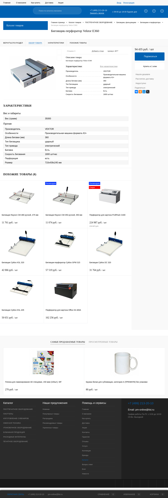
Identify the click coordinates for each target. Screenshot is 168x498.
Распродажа (48, 418)
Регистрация (128, 3)
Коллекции (86, 451)
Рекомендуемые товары (52, 423)
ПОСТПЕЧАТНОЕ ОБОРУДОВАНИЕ (18, 409)
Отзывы (85, 441)
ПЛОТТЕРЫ (8, 414)
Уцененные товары (50, 428)
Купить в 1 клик (150, 66)
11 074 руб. (66, 224)
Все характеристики (108, 66)
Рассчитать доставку (145, 79)
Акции (60, 3)
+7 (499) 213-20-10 (36, 494)
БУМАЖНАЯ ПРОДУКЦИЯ (14, 432)
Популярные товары (51, 414)
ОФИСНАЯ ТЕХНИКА (12, 423)
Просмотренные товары (103, 342)
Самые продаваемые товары (68, 342)
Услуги (84, 446)
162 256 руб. (66, 319)
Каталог (85, 460)
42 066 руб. (22, 272)
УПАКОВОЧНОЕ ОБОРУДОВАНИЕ (17, 428)
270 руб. (11, 389)
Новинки (46, 409)
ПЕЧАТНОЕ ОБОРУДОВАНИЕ (15, 441)
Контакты (86, 432)
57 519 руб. (66, 272)
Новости (85, 474)
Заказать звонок (97, 13)
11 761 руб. (22, 224)
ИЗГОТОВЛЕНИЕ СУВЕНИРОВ (16, 418)
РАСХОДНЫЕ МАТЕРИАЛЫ (14, 437)
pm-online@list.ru (144, 409)
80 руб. (51, 389)
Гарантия (85, 437)
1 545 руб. (133, 389)
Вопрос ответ (87, 464)
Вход (119, 3)
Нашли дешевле (143, 74)
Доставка (49, 3)
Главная (6, 3)
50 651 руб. (22, 319)
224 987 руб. (109, 224)
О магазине (21, 3)
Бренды (85, 455)
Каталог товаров (25, 25)
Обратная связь (13, 494)
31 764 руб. (109, 272)
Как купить (35, 3)
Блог (84, 469)
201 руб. (92, 389)
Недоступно (141, 83)
